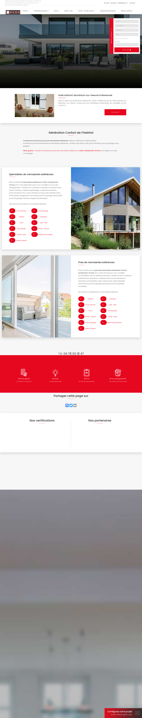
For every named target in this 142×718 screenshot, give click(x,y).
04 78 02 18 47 (74, 354)
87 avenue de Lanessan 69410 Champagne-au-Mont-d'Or (23, 1)
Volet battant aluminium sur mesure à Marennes (85, 95)
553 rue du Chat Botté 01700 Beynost (17, 5)
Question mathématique (122, 38)
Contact (132, 3)
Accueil (106, 3)
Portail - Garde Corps (93, 11)
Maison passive (128, 11)
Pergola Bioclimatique (112, 11)
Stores (67, 11)
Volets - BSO (77, 11)
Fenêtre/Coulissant (54, 11)
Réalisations (123, 3)
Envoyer (126, 50)
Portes (41, 11)
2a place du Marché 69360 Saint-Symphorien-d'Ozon (22, 3)
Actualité (115, 112)
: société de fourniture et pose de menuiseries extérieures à (61, 150)
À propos (113, 3)
